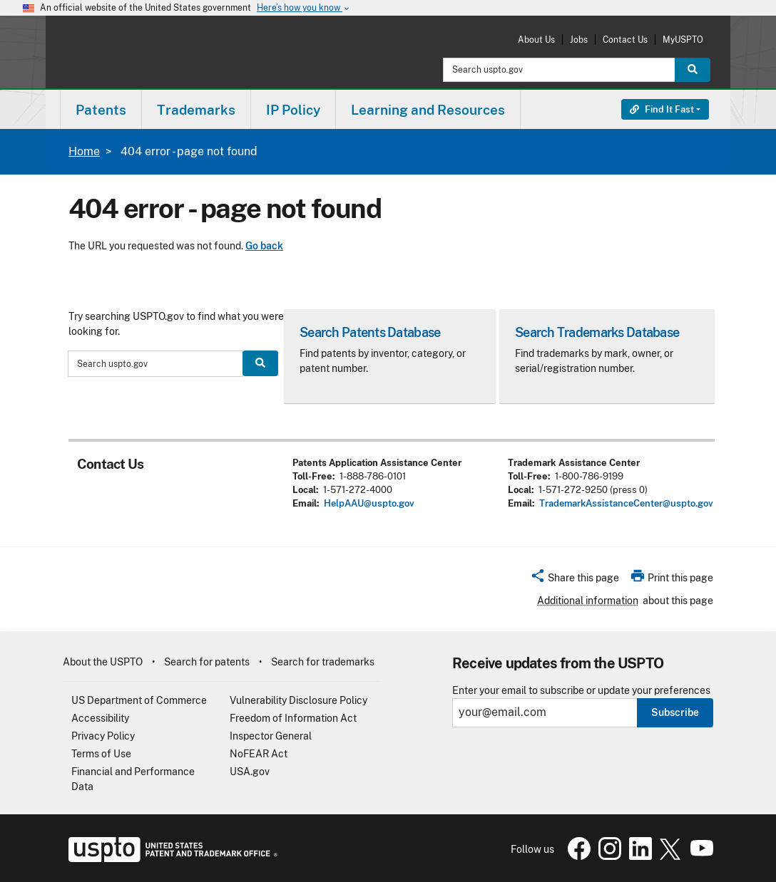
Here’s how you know (304, 8)
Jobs (579, 39)
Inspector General (271, 736)
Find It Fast (662, 109)
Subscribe (675, 712)
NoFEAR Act (258, 753)
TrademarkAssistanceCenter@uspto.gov (626, 503)
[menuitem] (101, 109)
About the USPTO (103, 662)
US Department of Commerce (139, 700)
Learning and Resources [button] (428, 110)
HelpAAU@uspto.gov (369, 503)
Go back (264, 245)
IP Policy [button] (293, 110)
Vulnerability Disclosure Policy (298, 700)
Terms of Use (101, 753)
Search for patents (207, 662)
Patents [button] (101, 110)
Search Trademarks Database (597, 332)
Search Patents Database (370, 332)
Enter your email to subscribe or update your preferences (581, 690)
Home (84, 151)
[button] (574, 580)
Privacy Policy (103, 736)
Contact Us (625, 39)
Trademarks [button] (196, 110)
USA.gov (250, 771)
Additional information (587, 600)
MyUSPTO (683, 39)
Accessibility (100, 718)
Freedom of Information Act (293, 718)
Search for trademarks (322, 662)
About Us (536, 39)
